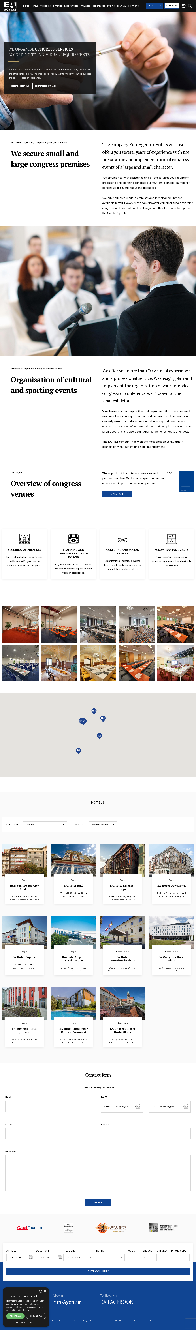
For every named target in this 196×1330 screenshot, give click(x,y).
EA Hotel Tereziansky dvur (122, 957)
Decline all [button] (36, 1316)
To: (153, 1106)
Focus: (79, 824)
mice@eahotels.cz (104, 1087)
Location (71, 1251)
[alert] (26, 1307)
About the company (122, 1321)
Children (161, 1251)
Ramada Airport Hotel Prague (73, 957)
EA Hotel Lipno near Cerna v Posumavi (73, 1028)
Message (10, 1151)
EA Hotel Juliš (73, 884)
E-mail (9, 1124)
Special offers (154, 5)
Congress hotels (20, 86)
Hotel (100, 1251)
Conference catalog (47, 86)
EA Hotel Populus (24, 955)
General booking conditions (84, 1321)
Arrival (11, 1251)
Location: (12, 824)
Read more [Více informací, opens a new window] (27, 1310)
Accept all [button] (15, 1316)
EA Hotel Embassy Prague (122, 885)
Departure (42, 1251)
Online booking (65, 1321)
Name (8, 1097)
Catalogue (117, 494)
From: (107, 1106)
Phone (105, 1124)
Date (104, 1097)
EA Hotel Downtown (171, 884)
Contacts (52, 1321)
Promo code (178, 1251)
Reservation (172, 5)
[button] (83, 722)
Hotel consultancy (140, 1321)
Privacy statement (105, 1321)
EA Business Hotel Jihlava (24, 1028)
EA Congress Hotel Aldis (171, 957)
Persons (147, 1251)
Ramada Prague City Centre (24, 885)
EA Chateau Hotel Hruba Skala (122, 1028)
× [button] (45, 1291)
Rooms (131, 1251)
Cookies (153, 1321)
